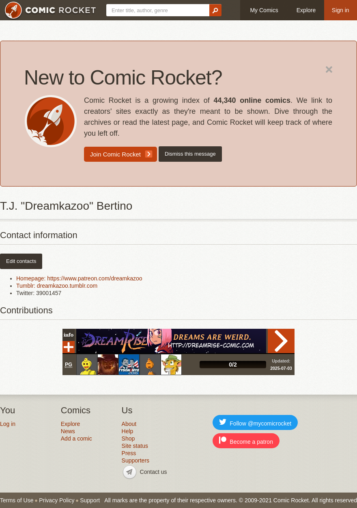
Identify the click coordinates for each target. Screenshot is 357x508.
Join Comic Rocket (115, 154)
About (129, 424)
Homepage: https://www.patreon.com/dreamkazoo (79, 278)
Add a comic (76, 438)
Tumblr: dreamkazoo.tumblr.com (56, 285)
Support (90, 500)
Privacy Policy (56, 500)
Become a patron (246, 440)
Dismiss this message (190, 154)
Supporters (135, 460)
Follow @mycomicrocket (255, 422)
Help (127, 431)
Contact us (153, 472)
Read (281, 341)
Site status (135, 446)
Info (68, 335)
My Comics (264, 10)
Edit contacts (21, 261)
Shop (128, 438)
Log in (7, 424)
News (68, 431)
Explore (306, 10)
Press (129, 453)
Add (68, 347)
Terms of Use (16, 500)
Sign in (340, 10)
